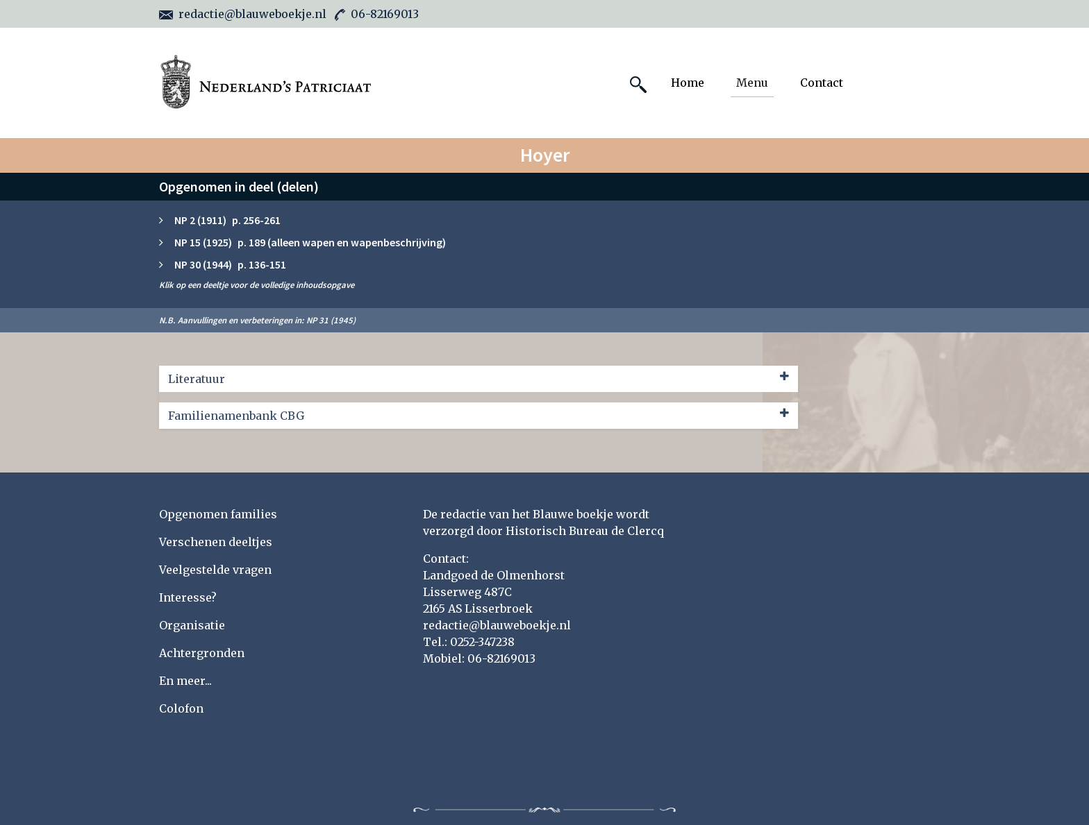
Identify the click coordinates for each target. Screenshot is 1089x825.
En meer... (185, 681)
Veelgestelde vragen (215, 570)
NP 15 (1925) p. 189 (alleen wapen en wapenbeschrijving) (310, 242)
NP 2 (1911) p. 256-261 (227, 220)
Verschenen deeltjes (215, 542)
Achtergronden (201, 653)
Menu (752, 83)
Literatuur (478, 378)
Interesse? (188, 597)
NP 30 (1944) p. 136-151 (230, 264)
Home (687, 83)
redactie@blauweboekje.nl (242, 14)
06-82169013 (377, 14)
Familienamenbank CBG (478, 415)
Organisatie (192, 625)
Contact (821, 83)
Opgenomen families (218, 514)
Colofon (181, 708)
